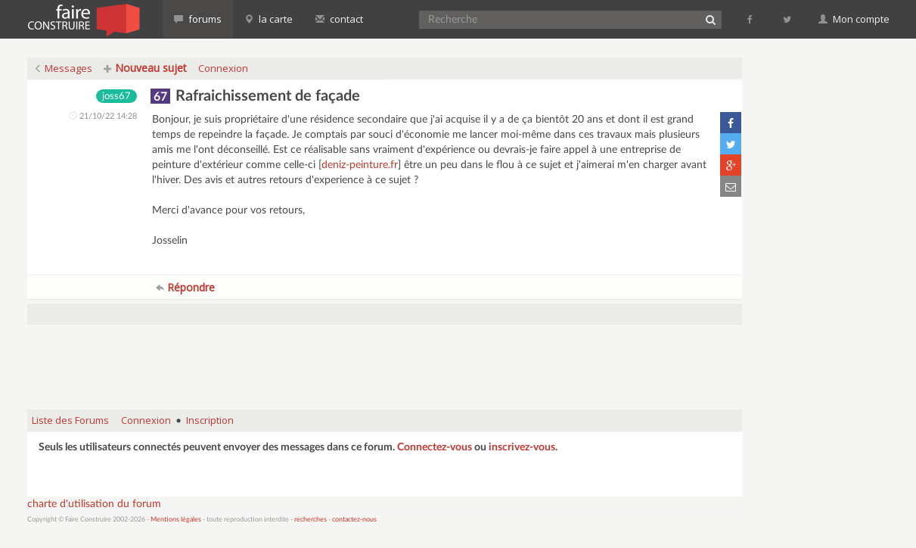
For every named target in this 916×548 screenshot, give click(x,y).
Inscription (210, 420)
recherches (310, 519)
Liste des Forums (70, 420)
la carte (268, 19)
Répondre (185, 287)
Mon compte (854, 19)
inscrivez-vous (522, 447)
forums (198, 19)
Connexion (223, 68)
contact (339, 19)
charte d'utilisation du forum (94, 504)
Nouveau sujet (145, 68)
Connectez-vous (434, 447)
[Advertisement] (384, 359)
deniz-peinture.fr (359, 165)
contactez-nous (354, 519)
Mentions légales (176, 519)
